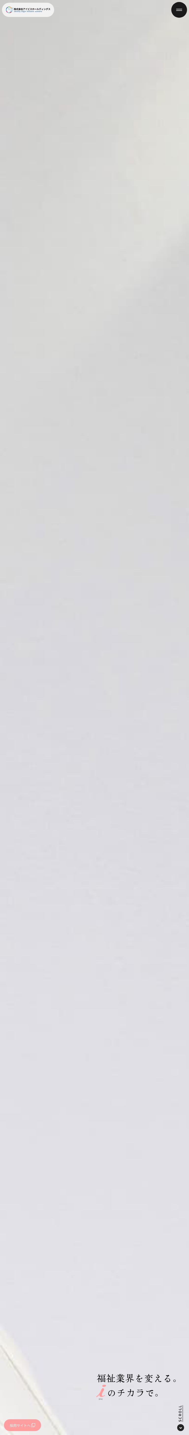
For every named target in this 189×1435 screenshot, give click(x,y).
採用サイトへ (22, 1425)
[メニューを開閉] (179, 10)
